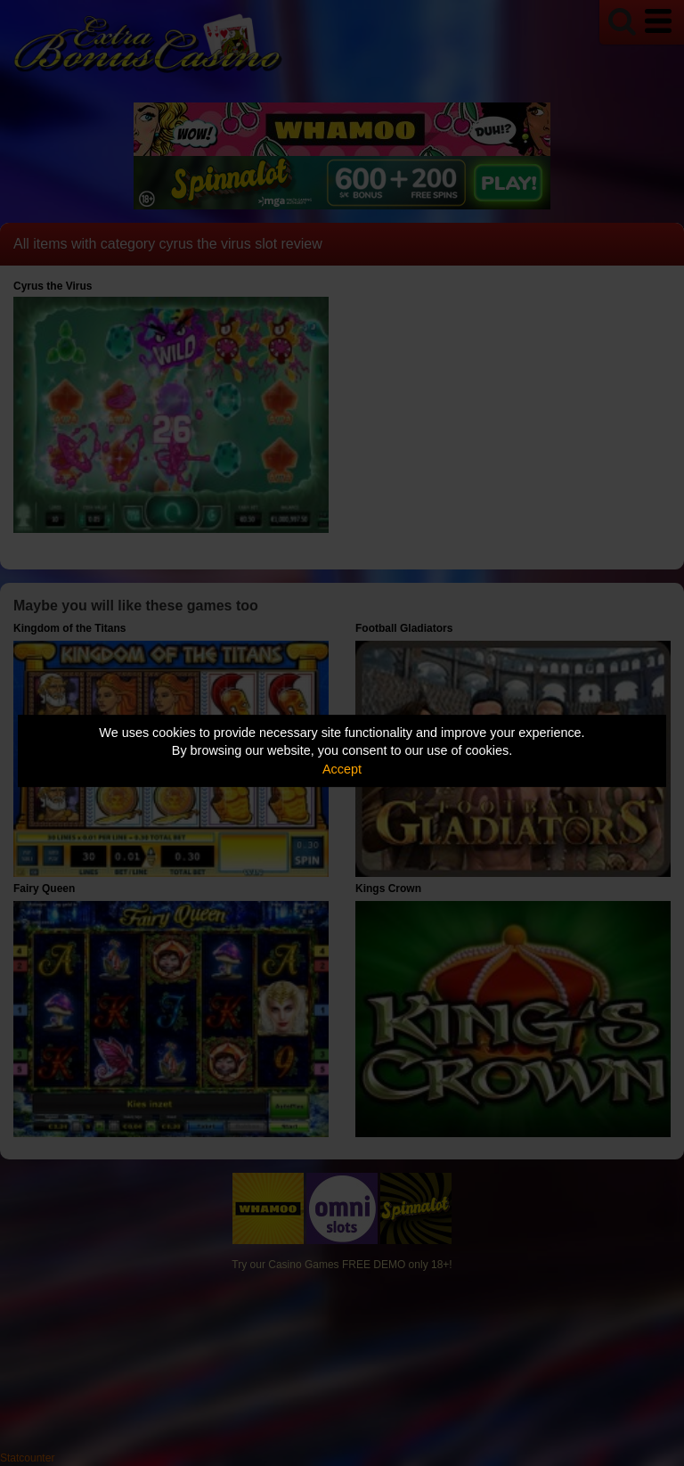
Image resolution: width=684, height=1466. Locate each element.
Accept (342, 769)
